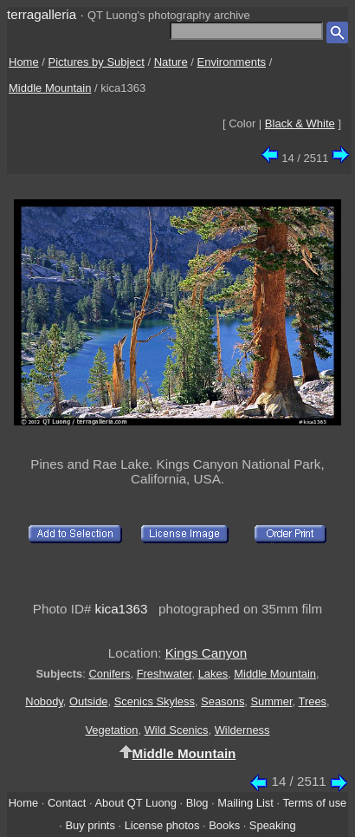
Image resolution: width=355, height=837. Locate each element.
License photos (162, 825)
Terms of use (314, 802)
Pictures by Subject (96, 61)
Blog (197, 802)
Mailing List (245, 802)
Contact (67, 802)
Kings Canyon (206, 653)
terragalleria (41, 14)
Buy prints (89, 825)
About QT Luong (135, 802)
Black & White (300, 123)
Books (224, 825)
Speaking (272, 825)
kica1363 (121, 608)
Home (24, 61)
